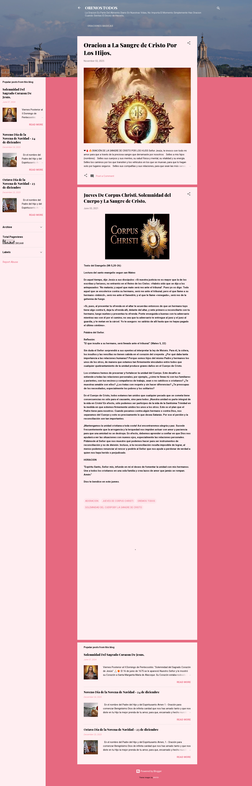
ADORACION (91, 501)
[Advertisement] (210, 84)
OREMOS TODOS (101, 7)
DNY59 (156, 778)
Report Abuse (10, 262)
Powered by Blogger (149, 771)
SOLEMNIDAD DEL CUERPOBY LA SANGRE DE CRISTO (113, 507)
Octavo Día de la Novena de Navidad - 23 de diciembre (121, 729)
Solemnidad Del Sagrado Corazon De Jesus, (114, 655)
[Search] (218, 9)
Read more (184, 682)
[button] (189, 43)
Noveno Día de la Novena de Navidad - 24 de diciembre (121, 692)
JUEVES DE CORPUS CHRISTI (118, 501)
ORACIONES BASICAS (100, 25)
